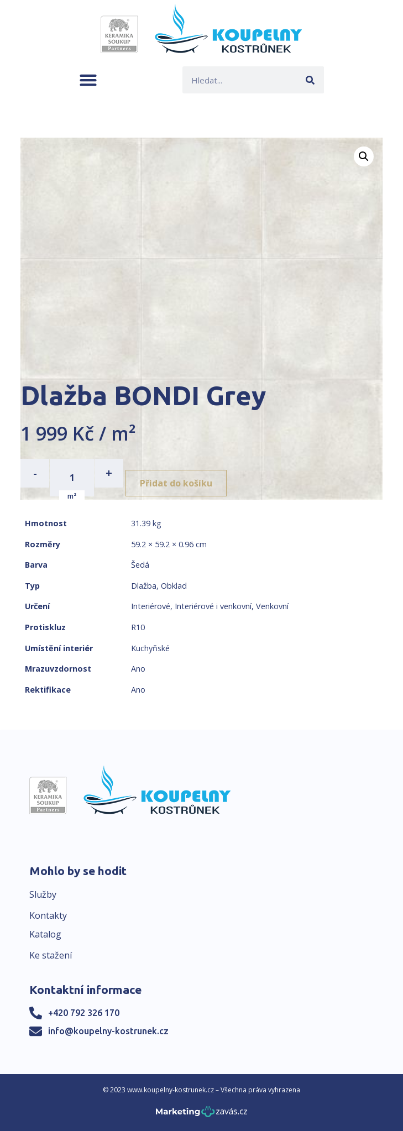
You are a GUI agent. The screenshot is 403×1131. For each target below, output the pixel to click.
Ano (138, 668)
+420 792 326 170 (83, 1013)
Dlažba (143, 585)
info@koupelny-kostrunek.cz (108, 1031)
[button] (88, 80)
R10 (138, 627)
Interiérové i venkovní (213, 606)
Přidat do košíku (176, 483)
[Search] (310, 79)
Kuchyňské (150, 648)
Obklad (174, 585)
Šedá (140, 564)
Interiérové (150, 606)
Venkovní (272, 606)
